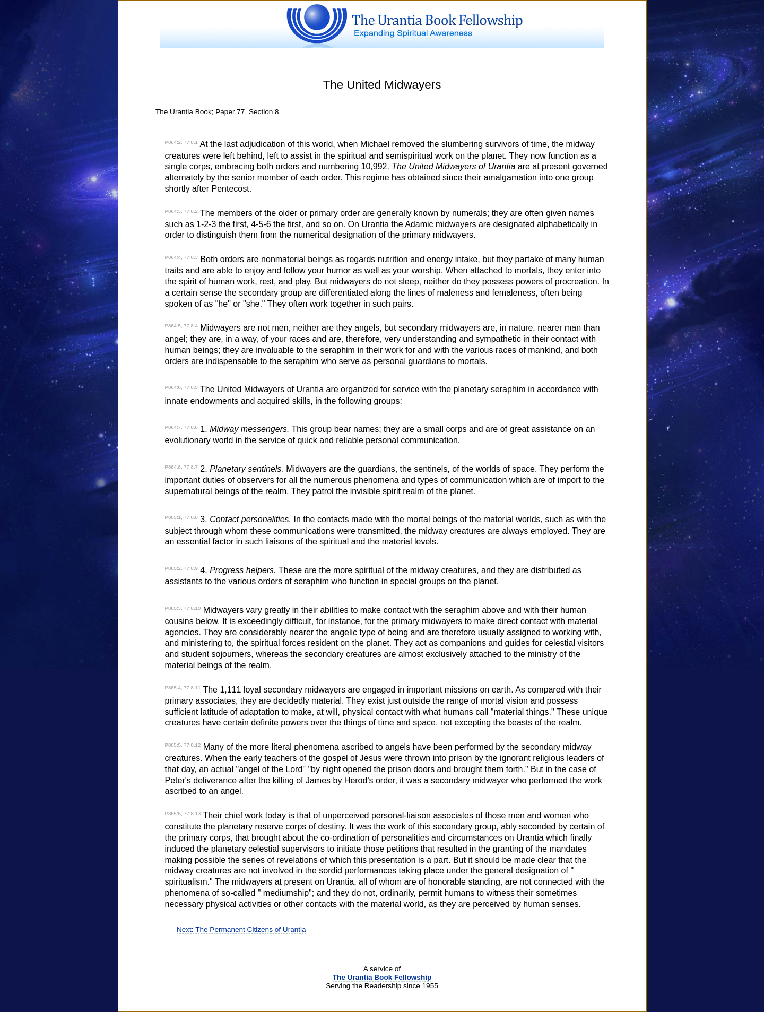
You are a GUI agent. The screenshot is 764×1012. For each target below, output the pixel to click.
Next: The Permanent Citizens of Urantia (241, 929)
